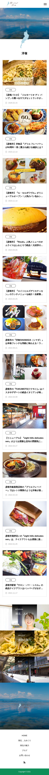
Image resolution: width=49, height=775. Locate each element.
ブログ (24, 750)
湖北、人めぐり (24, 740)
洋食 (10, 90)
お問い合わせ (24, 755)
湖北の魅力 (24, 745)
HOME (24, 735)
